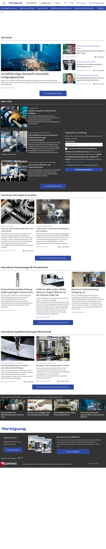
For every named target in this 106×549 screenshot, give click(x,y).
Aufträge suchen (46, 3)
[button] (101, 406)
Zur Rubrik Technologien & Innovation (53, 258)
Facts (70, 464)
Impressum (36, 464)
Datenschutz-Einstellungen (56, 464)
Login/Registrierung (98, 3)
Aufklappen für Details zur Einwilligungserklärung (82, 165)
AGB (24, 464)
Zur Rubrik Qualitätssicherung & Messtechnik (53, 387)
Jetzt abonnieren (13, 450)
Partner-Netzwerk (31, 3)
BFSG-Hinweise (44, 464)
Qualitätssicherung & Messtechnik (61, 8)
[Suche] (65, 3)
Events (57, 3)
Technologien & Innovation (9, 8)
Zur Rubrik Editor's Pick (53, 186)
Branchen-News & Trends (27, 8)
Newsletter (83, 3)
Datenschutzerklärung (77, 162)
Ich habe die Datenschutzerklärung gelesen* (82, 148)
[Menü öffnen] (4, 3)
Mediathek (100, 8)
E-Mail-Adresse (70, 142)
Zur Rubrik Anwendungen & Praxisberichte (53, 322)
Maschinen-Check (43, 8)
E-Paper (71, 3)
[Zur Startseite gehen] (15, 3)
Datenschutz (29, 464)
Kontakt (66, 464)
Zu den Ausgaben (72, 451)
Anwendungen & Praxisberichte (83, 8)
